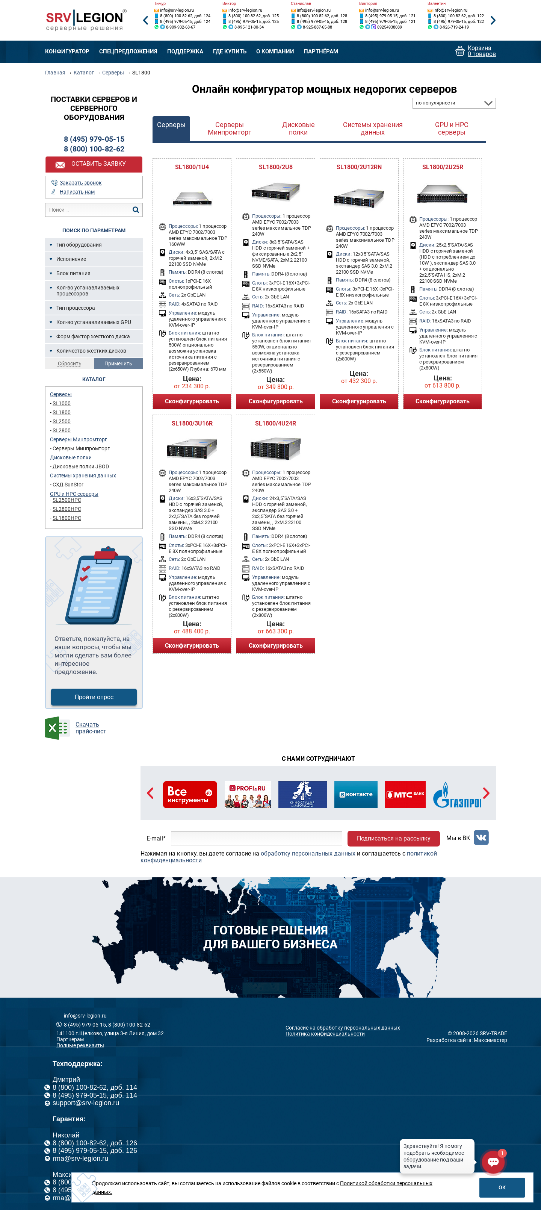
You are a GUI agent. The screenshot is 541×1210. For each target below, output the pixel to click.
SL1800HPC (67, 518)
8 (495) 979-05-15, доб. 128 (322, 21)
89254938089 (389, 27)
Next (493, 20)
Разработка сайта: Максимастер (466, 1040)
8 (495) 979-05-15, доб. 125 (253, 21)
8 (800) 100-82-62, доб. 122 (459, 16)
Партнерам (70, 1039)
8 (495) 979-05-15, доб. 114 (95, 1095)
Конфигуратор (67, 52)
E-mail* (156, 838)
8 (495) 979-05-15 (94, 139)
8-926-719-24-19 (454, 27)
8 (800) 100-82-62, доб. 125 (253, 16)
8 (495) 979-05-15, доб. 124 (185, 21)
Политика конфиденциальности (325, 1034)
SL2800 (62, 430)
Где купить (229, 52)
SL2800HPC (67, 509)
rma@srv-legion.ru (80, 1158)
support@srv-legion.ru (86, 1103)
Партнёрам (321, 52)
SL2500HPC (67, 500)
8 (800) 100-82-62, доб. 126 (95, 1143)
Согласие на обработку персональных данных (343, 1028)
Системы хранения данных (83, 475)
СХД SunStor (68, 485)
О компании (275, 52)
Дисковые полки (71, 457)
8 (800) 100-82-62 (94, 148)
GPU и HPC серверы (74, 494)
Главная (55, 73)
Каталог (84, 73)
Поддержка (185, 52)
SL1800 (62, 412)
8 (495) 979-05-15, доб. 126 (95, 1150)
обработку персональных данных (308, 853)
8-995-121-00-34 (249, 27)
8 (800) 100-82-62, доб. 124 (185, 16)
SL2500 (62, 421)
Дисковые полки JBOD (81, 466)
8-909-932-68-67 (180, 27)
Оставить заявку (98, 163)
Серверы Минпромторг (78, 439)
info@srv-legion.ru (177, 10)
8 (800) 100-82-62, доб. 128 (322, 16)
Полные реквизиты (80, 1045)
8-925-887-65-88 (317, 27)
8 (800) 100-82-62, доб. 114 (95, 1087)
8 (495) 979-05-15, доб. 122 (459, 21)
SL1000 (62, 403)
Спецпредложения (128, 52)
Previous (145, 20)
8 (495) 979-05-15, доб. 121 (390, 16)
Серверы (113, 73)
